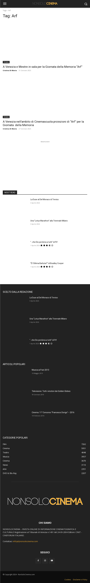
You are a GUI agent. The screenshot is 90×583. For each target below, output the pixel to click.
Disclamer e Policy (80, 579)
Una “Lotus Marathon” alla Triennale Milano (49, 221)
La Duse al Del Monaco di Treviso (44, 199)
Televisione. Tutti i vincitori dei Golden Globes (51, 391)
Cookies (67, 579)
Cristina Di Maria (10, 70)
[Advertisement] (45, 160)
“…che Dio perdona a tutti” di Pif (44, 242)
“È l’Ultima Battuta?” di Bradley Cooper (47, 263)
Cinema (6, 62)
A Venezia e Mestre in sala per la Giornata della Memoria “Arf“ (42, 66)
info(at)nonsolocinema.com (25, 541)
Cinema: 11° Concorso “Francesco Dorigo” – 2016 (53, 412)
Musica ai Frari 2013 (40, 370)
